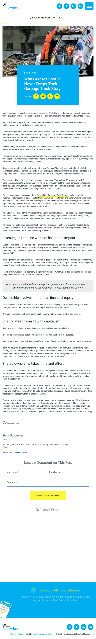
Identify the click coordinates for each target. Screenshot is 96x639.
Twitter (59, 6)
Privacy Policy (17, 634)
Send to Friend (57, 96)
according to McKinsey (22, 183)
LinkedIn (73, 6)
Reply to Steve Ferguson (14, 455)
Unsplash (91, 26)
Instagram (80, 6)
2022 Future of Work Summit (53, 195)
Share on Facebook (36, 96)
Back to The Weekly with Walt (48, 17)
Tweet (43, 96)
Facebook (66, 6)
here (80, 288)
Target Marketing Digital (43, 634)
